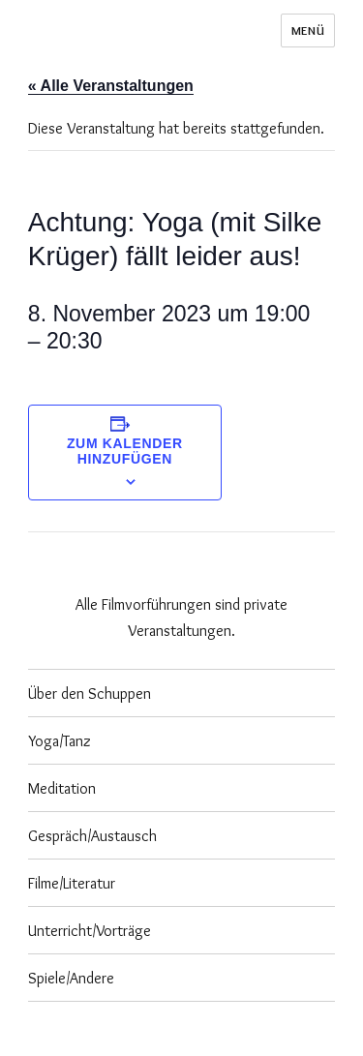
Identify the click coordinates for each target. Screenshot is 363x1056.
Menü (307, 30)
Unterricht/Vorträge (89, 930)
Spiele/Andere (71, 978)
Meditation (62, 788)
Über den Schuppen (89, 693)
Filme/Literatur (71, 883)
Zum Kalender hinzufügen (125, 451)
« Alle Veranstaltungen (111, 85)
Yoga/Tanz (59, 741)
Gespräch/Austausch (92, 836)
